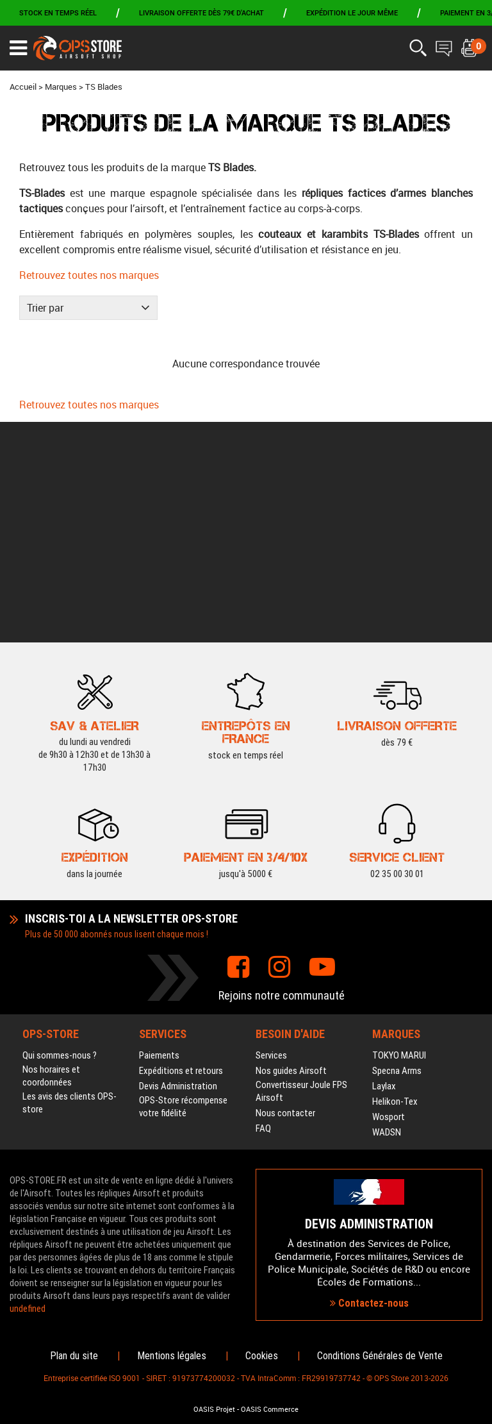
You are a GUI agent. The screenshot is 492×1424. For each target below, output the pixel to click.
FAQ (263, 908)
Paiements (159, 835)
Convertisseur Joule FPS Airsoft (301, 871)
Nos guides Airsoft (291, 851)
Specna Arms (397, 851)
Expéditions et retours (181, 851)
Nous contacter (285, 893)
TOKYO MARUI (399, 835)
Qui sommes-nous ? (59, 835)
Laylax (384, 866)
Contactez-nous (369, 1193)
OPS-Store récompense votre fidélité (183, 887)
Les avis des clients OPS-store (69, 883)
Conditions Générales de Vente (380, 1356)
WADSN (386, 912)
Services (271, 835)
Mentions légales (171, 1356)
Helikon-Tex (395, 881)
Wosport (388, 897)
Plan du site (74, 1356)
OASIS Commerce (270, 1409)
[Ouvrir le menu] (18, 48)
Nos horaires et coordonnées (51, 856)
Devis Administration (178, 866)
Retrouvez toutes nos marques (89, 275)
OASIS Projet (214, 1409)
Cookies (261, 1356)
